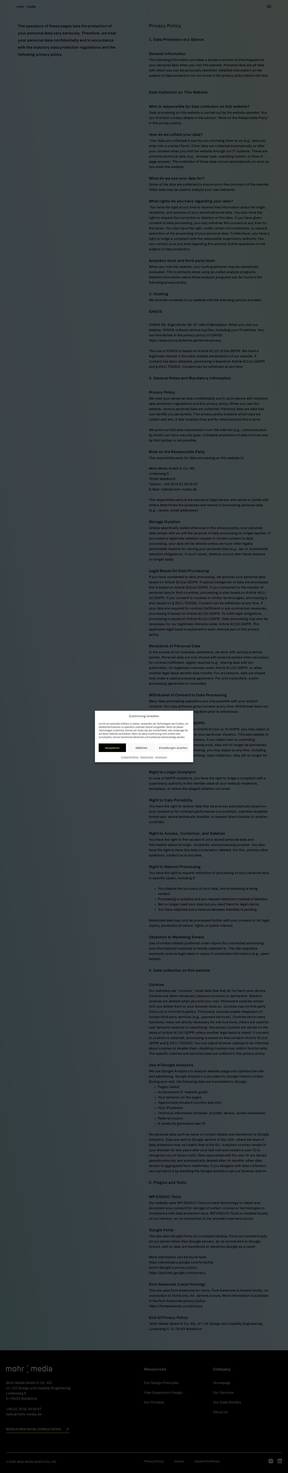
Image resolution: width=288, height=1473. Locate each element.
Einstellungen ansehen (173, 747)
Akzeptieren (112, 747)
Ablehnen (141, 747)
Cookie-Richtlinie (129, 757)
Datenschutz (146, 757)
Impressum (161, 757)
